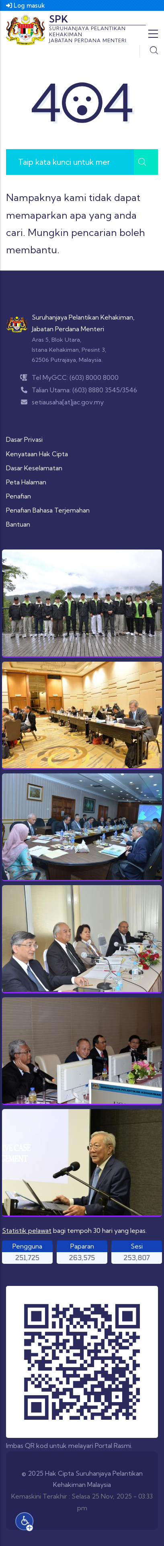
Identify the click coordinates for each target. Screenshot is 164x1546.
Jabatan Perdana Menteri (68, 329)
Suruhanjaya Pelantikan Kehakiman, (83, 317)
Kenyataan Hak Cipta (37, 454)
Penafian (18, 496)
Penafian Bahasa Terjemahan (48, 510)
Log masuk (25, 5)
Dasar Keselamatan (34, 468)
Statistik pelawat (26, 1230)
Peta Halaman (26, 482)
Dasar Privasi (24, 439)
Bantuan (18, 524)
